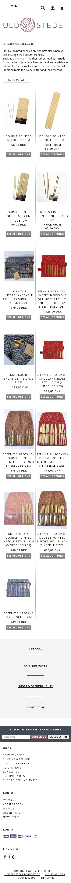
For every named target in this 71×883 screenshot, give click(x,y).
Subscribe (39, 736)
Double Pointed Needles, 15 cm (52, 138)
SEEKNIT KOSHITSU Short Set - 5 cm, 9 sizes (19, 378)
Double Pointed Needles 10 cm (18, 138)
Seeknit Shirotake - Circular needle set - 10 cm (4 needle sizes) (52, 380)
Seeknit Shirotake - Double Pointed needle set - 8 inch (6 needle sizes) (52, 539)
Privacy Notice (13, 755)
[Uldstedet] (35, 24)
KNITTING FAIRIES (14, 776)
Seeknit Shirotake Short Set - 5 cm (18, 615)
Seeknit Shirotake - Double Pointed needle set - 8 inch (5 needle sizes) (18, 539)
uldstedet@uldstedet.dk (22, 874)
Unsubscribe (58, 736)
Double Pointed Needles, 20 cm (18, 214)
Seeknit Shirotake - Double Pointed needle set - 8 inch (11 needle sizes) (52, 459)
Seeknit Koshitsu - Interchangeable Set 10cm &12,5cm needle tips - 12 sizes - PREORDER (52, 299)
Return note (12, 767)
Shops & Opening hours (20, 780)
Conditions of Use (16, 763)
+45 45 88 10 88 (55, 874)
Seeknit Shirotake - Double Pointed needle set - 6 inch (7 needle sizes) (18, 459)
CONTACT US (11, 771)
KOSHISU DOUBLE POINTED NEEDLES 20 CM (52, 215)
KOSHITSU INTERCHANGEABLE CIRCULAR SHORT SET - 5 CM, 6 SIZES (18, 297)
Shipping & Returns (17, 759)
